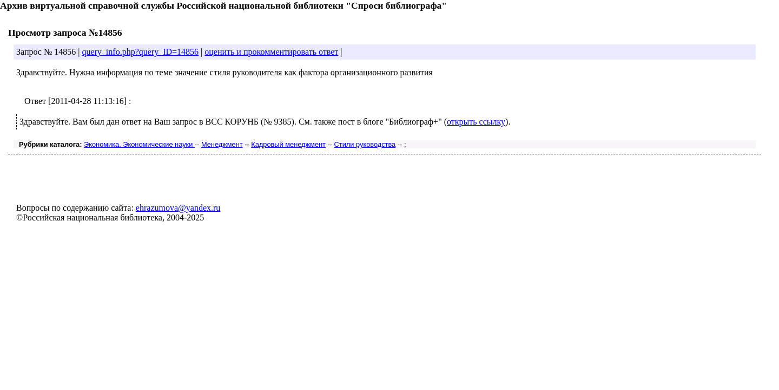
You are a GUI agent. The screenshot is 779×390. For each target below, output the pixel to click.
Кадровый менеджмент (288, 144)
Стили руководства (365, 144)
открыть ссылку (476, 121)
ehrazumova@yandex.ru (178, 207)
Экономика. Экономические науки (139, 144)
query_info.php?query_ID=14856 (140, 51)
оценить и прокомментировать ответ (271, 51)
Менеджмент (222, 144)
